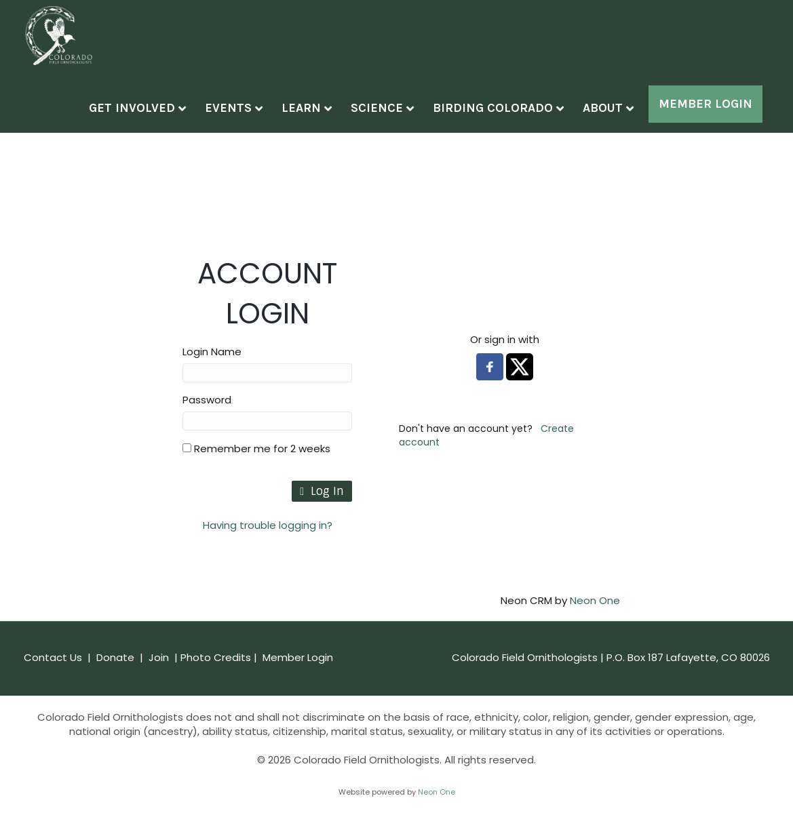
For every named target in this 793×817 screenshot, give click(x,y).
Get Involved (145, 111)
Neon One (595, 613)
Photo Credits (217, 670)
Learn (314, 111)
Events (241, 111)
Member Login (298, 670)
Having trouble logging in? (267, 538)
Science (390, 111)
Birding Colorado (506, 111)
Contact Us (53, 670)
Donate (115, 670)
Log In (322, 504)
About (616, 111)
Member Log (712, 107)
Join (159, 670)
